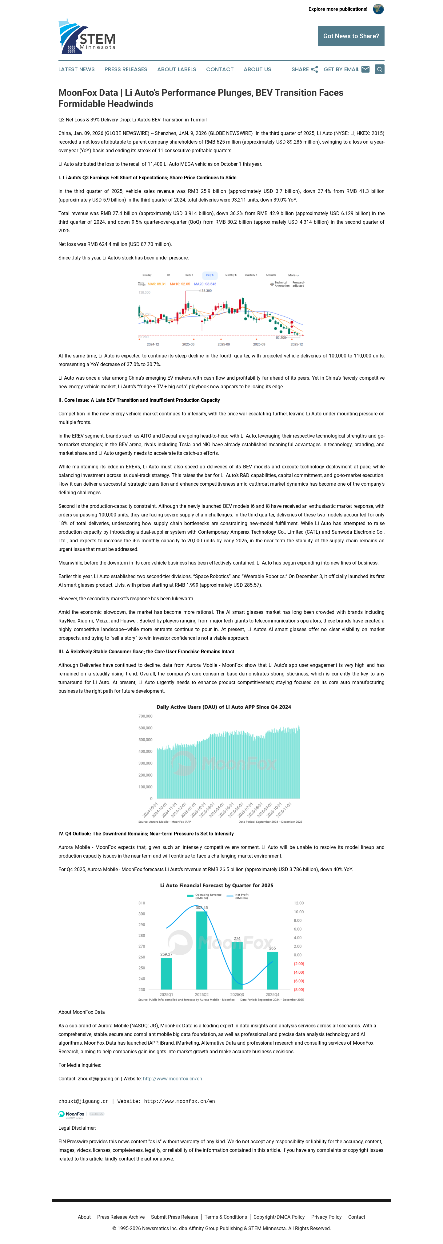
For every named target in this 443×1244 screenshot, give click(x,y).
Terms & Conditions (226, 1217)
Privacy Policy (326, 1217)
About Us (257, 69)
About (84, 1217)
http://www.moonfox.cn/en (172, 1079)
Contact (220, 69)
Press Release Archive (121, 1217)
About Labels (176, 69)
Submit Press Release (174, 1217)
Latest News (76, 69)
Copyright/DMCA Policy (279, 1217)
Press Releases (126, 69)
